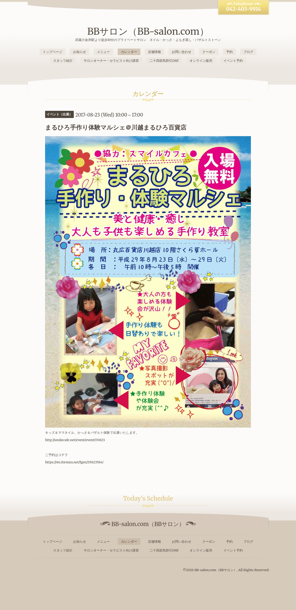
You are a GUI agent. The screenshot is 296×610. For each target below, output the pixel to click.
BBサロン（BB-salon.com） (148, 31)
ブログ (248, 52)
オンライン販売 (201, 61)
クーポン (208, 52)
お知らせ (79, 52)
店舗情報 (154, 52)
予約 (229, 52)
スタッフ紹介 (63, 61)
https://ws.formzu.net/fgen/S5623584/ (74, 462)
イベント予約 (233, 61)
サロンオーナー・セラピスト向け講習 (111, 61)
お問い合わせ (181, 52)
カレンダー (129, 52)
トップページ (52, 52)
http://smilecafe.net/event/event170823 (75, 440)
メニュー (103, 52)
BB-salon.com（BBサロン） (215, 570)
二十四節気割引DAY (164, 61)
